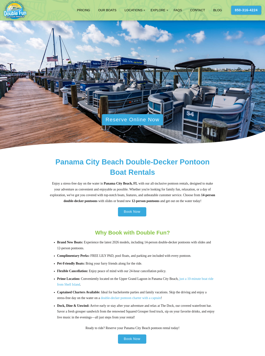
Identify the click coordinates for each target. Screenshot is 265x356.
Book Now (132, 211)
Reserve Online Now (133, 119)
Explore (158, 10)
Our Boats (107, 10)
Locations (133, 10)
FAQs (178, 10)
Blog (217, 10)
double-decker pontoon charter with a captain (131, 298)
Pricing (83, 10)
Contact (197, 10)
